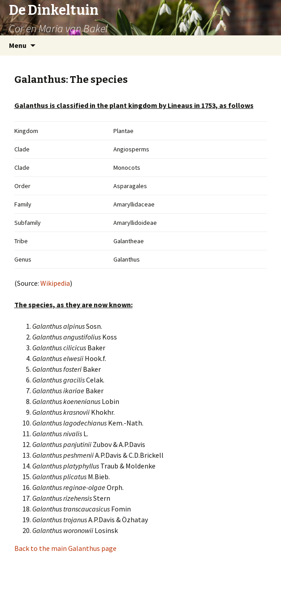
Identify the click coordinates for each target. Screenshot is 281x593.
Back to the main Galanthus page (65, 548)
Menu (17, 45)
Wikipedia (55, 283)
